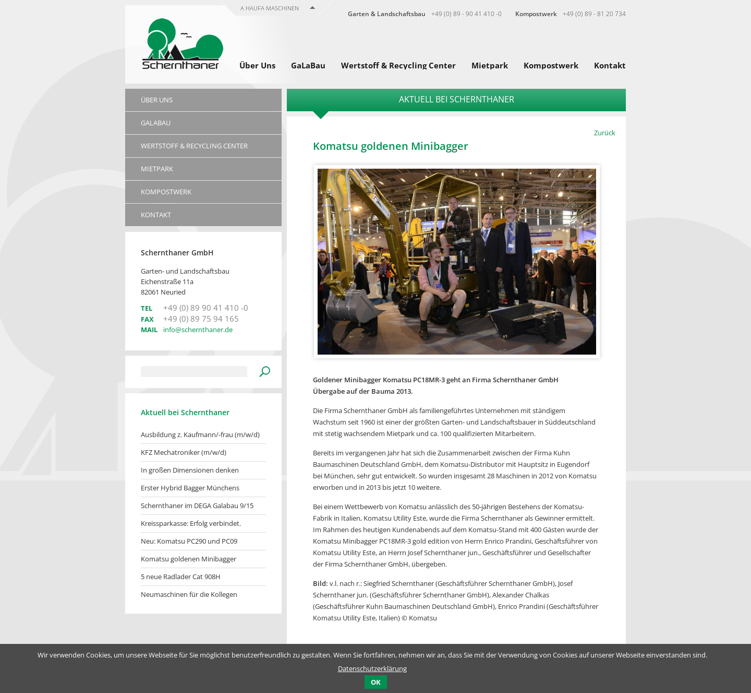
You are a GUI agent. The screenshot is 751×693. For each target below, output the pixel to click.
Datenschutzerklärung (372, 668)
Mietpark (489, 65)
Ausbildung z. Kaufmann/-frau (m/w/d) (200, 434)
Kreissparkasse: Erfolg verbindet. (191, 523)
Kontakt (610, 65)
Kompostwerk (551, 65)
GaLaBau (308, 65)
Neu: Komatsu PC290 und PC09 (189, 541)
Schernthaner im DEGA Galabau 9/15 (197, 505)
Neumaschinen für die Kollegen (189, 594)
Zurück (604, 132)
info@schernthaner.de (198, 329)
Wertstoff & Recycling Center (398, 65)
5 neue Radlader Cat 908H (181, 576)
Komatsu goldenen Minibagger (188, 558)
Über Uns (257, 65)
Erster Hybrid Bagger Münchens (190, 487)
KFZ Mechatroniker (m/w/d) (183, 452)
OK (376, 682)
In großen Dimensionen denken (190, 470)
